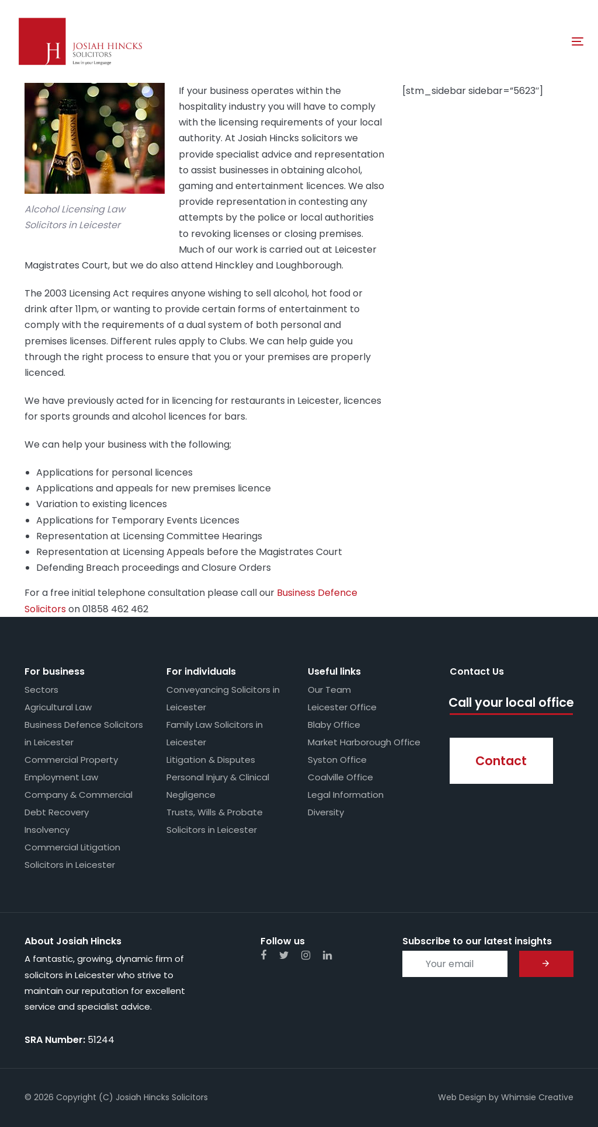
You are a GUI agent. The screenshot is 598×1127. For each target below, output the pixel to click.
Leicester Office (342, 707)
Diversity (326, 812)
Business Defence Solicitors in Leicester (84, 733)
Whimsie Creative (537, 1097)
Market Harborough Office (364, 742)
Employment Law (61, 777)
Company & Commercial (79, 794)
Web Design (462, 1097)
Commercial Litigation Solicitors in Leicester (72, 856)
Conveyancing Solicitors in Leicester (223, 698)
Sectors (41, 689)
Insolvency (47, 830)
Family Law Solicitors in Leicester (214, 733)
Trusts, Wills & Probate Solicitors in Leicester (214, 821)
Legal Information (346, 794)
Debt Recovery (57, 812)
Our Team (329, 689)
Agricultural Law (58, 707)
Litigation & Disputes (210, 759)
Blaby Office (334, 724)
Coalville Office (340, 777)
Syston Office (337, 759)
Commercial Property (71, 759)
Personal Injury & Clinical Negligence (217, 786)
